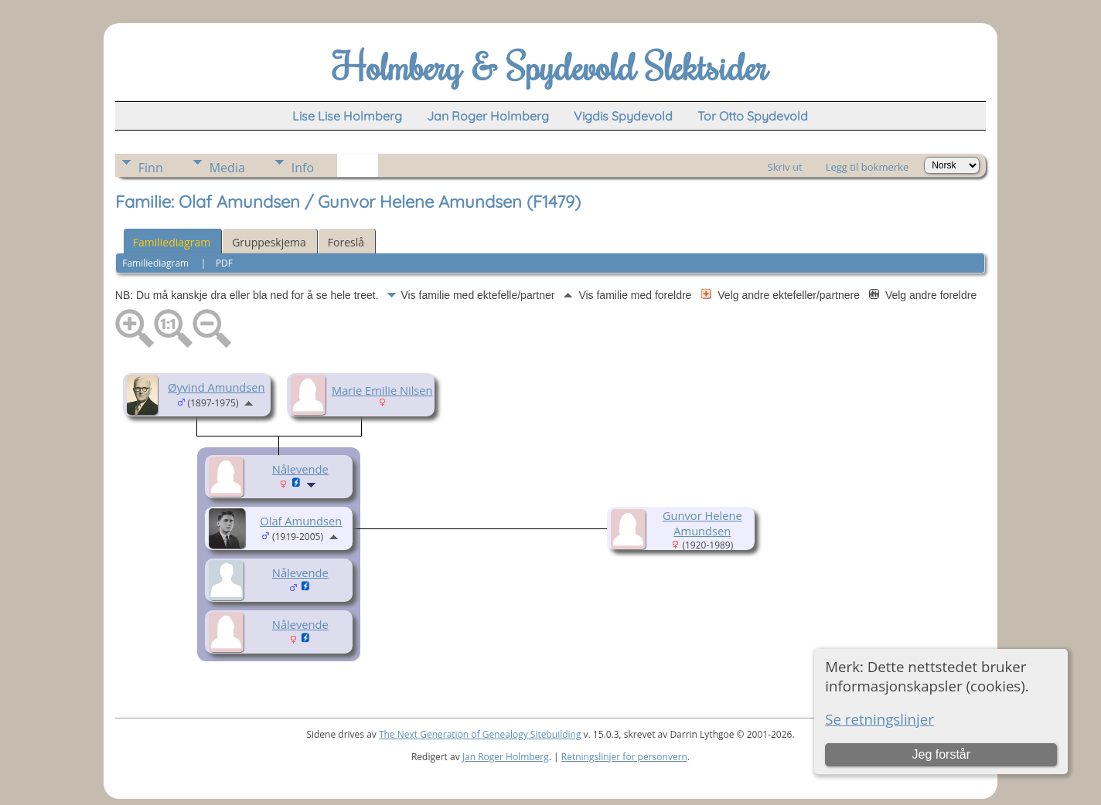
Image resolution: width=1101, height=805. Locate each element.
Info (302, 167)
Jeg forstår (941, 754)
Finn (150, 167)
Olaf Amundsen (301, 520)
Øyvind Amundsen (216, 387)
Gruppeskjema (269, 242)
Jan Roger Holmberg (505, 756)
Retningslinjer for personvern (624, 756)
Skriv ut (785, 167)
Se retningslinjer (879, 719)
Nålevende (300, 469)
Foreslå (346, 242)
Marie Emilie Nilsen (382, 390)
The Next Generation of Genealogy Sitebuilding (480, 734)
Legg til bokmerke (867, 167)
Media (227, 167)
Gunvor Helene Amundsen (702, 523)
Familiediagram (171, 242)
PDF (224, 263)
